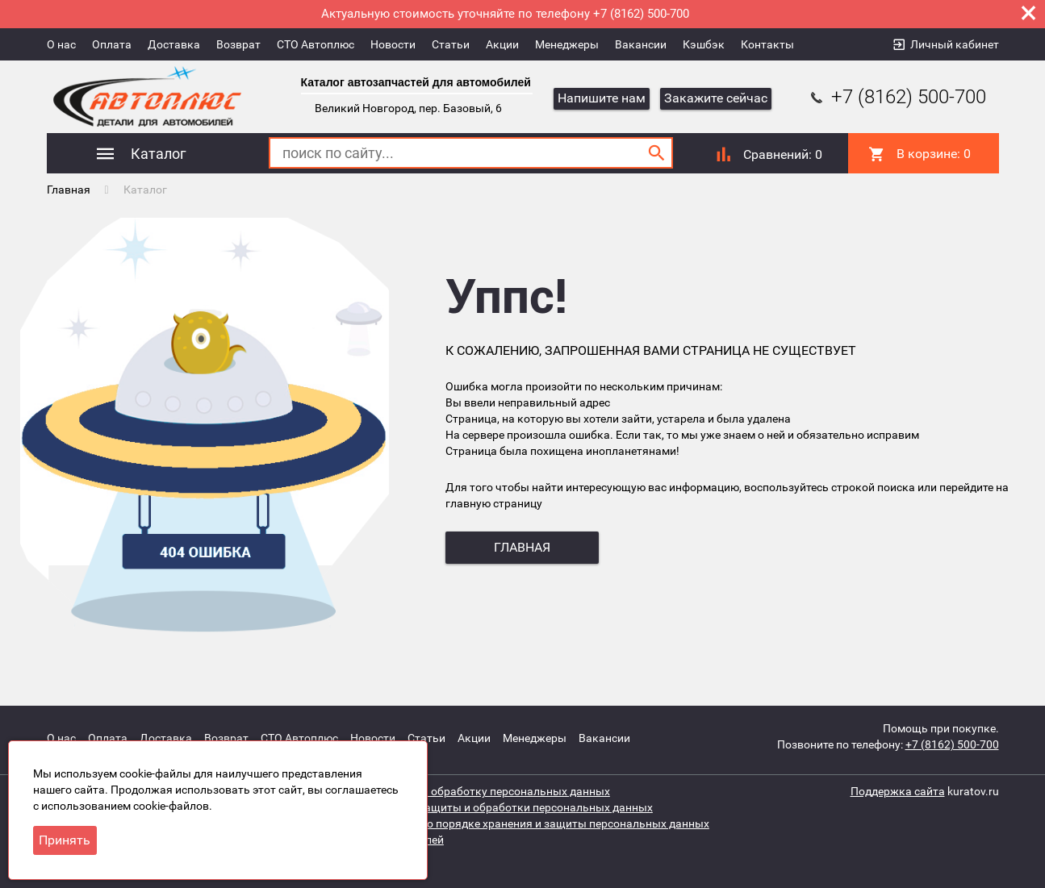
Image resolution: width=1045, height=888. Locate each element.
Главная (68, 189)
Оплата (112, 44)
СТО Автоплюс (315, 44)
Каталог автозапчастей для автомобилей (416, 82)
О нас (61, 44)
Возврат (238, 44)
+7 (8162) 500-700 (896, 96)
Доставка (174, 44)
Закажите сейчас (715, 98)
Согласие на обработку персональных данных (487, 791)
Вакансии (641, 44)
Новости (393, 44)
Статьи (451, 44)
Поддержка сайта (898, 791)
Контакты (767, 44)
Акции (502, 44)
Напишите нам (602, 98)
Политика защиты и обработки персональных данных (508, 807)
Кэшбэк (704, 44)
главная (522, 547)
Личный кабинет (954, 44)
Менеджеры (567, 44)
